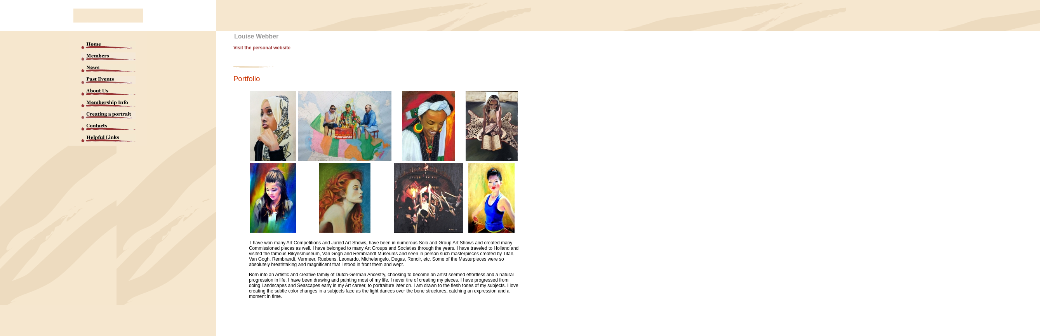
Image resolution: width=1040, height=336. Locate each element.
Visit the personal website (261, 47)
